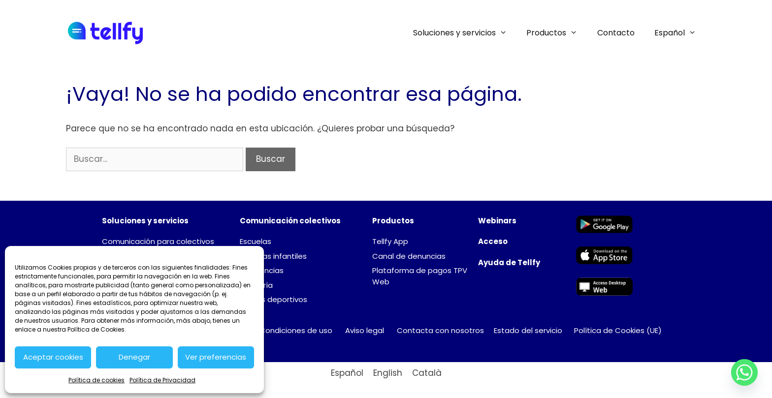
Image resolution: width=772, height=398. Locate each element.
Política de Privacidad (162, 380)
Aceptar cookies (53, 357)
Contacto (616, 32)
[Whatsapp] (744, 372)
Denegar (134, 357)
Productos (556, 33)
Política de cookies (96, 380)
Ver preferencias (215, 357)
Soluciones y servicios (465, 33)
